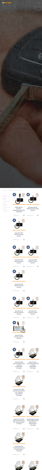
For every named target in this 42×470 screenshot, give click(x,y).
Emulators (10, 190)
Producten (5, 190)
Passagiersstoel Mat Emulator (6, 208)
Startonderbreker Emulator (6, 211)
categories (6, 196)
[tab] (6, 196)
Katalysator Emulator (5, 205)
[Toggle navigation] (38, 2)
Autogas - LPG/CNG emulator (6, 202)
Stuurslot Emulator (17, 190)
